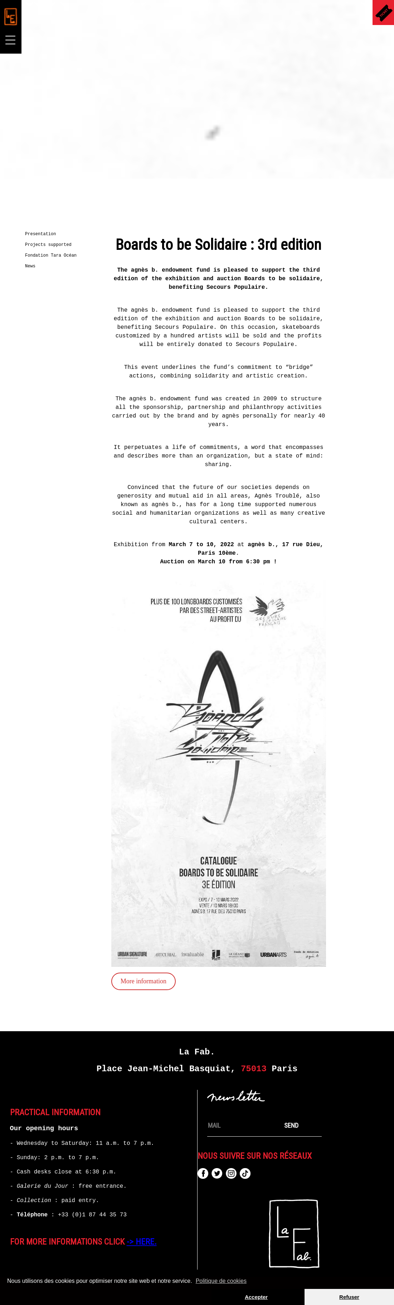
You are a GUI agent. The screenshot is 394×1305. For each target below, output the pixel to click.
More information (123, 981)
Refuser (349, 1297)
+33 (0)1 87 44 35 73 (92, 1215)
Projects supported (50, 244)
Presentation (42, 234)
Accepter (256, 1297)
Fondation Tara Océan (52, 255)
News (32, 266)
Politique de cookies (221, 1281)
